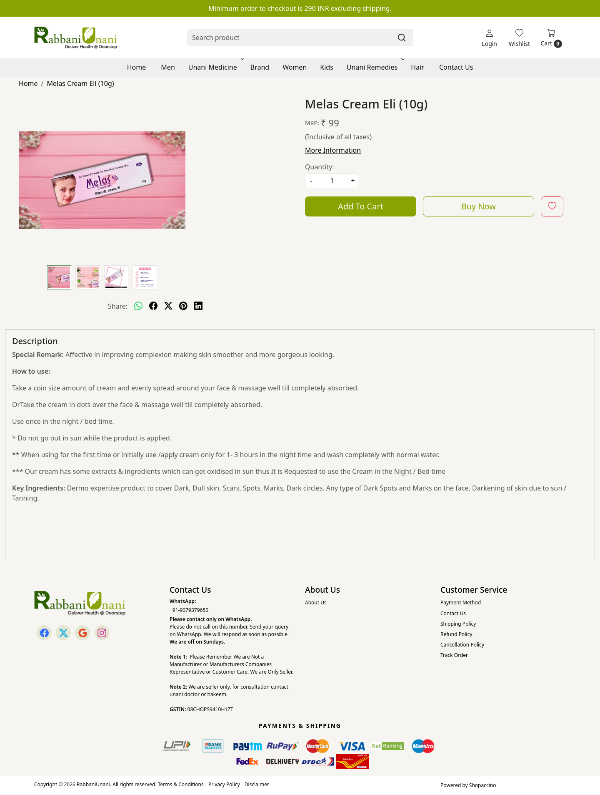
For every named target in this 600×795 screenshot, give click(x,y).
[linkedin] (198, 306)
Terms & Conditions (181, 784)
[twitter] (168, 306)
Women (294, 67)
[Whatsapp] (138, 306)
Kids (326, 67)
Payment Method (460, 602)
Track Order (454, 655)
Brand (259, 67)
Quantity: (319, 166)
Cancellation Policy (462, 644)
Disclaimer (257, 784)
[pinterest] (183, 306)
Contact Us (456, 67)
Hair (417, 67)
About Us (316, 602)
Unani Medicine (215, 67)
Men (168, 67)
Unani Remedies (375, 67)
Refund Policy (456, 634)
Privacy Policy (224, 784)
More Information (333, 150)
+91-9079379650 (189, 610)
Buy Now (478, 206)
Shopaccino (482, 785)
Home (136, 67)
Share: (118, 306)
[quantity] (332, 181)
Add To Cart (360, 206)
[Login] (489, 38)
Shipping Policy (458, 623)
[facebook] (153, 306)
